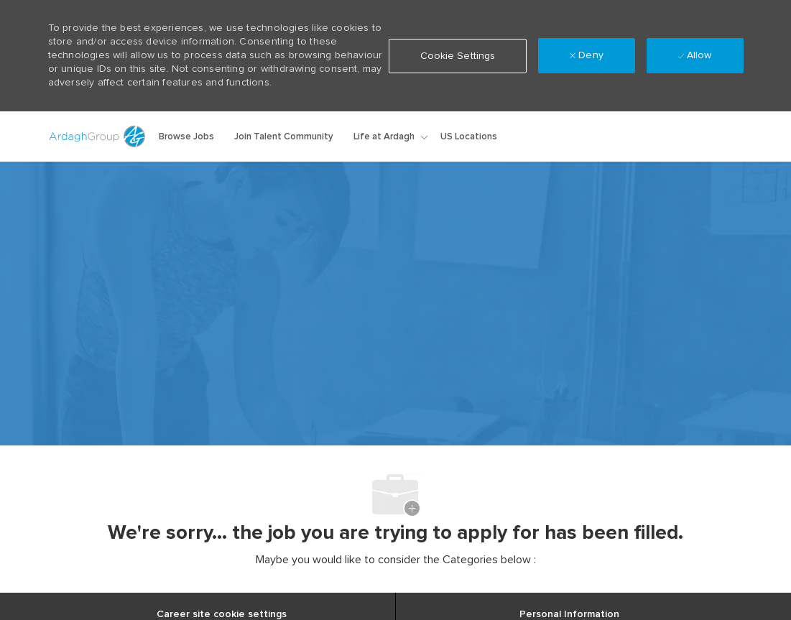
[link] (586, 136)
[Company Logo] (98, 136)
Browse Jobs (186, 137)
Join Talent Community (283, 137)
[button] (634, 136)
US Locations (468, 137)
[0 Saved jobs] (700, 136)
